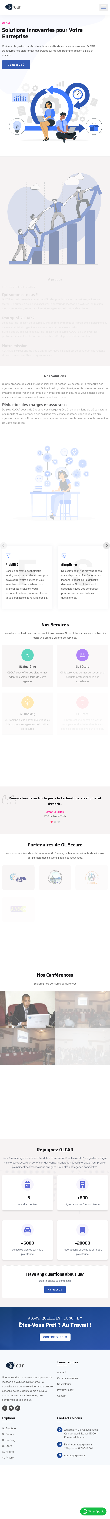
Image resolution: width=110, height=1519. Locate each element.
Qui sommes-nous (67, 1378)
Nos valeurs (64, 1383)
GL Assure (8, 1457)
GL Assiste (8, 1451)
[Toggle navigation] (103, 7)
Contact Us (16, 64)
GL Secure (8, 1434)
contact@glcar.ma (74, 1455)
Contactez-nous (55, 1337)
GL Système (9, 1428)
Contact (61, 1395)
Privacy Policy (65, 1389)
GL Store (7, 1445)
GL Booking (8, 1440)
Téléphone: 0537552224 (78, 1448)
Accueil (61, 1372)
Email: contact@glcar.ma (78, 1444)
